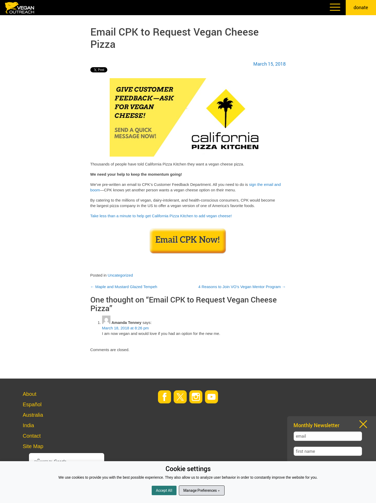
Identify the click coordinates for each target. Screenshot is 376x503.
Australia (33, 415)
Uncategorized (120, 275)
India (28, 425)
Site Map (33, 446)
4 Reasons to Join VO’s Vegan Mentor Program (242, 286)
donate (361, 7)
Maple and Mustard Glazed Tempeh (123, 286)
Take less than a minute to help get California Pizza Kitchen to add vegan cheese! (161, 216)
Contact (32, 436)
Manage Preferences (201, 490)
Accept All (164, 490)
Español (32, 404)
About (29, 394)
